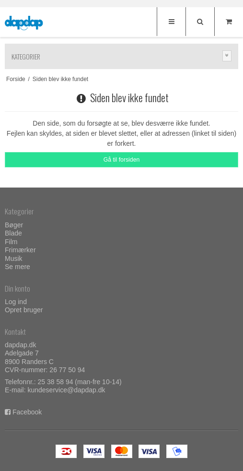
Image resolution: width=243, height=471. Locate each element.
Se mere (17, 267)
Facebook (27, 412)
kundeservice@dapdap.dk (66, 390)
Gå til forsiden (122, 159)
